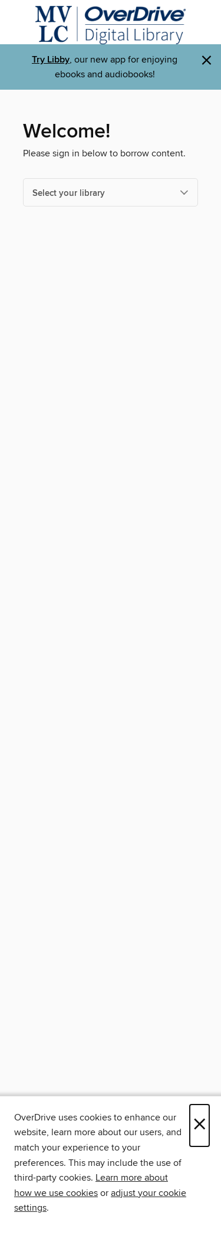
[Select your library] (110, 192)
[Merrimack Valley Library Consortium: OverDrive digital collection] (110, 25)
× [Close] (199, 1125)
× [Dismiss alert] (206, 60)
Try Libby (51, 60)
